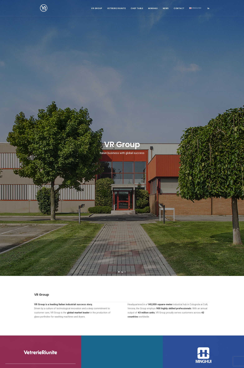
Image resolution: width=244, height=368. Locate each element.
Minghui (153, 10)
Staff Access (41, 312)
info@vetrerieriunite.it (90, 308)
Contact (179, 10)
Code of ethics (86, 335)
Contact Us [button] (122, 245)
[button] (208, 9)
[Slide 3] (125, 80)
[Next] (236, 51)
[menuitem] (96, 10)
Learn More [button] (40, 201)
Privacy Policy (85, 343)
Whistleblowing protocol (90, 331)
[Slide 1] (118, 80)
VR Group (96, 10)
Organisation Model (88, 339)
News (166, 10)
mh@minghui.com (185, 312)
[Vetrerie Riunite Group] (39, 9)
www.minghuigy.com (189, 316)
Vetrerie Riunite (116, 10)
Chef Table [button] (137, 10)
